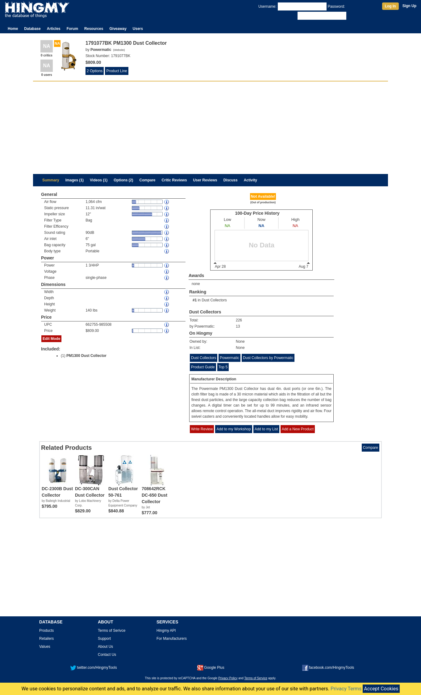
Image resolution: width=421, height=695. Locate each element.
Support (104, 638)
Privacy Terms (346, 689)
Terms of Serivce (111, 630)
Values (44, 646)
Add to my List (266, 429)
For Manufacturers (171, 638)
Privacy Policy (227, 678)
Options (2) (123, 180)
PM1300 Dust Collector (86, 356)
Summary (50, 180)
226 (239, 320)
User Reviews (205, 180)
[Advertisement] (210, 128)
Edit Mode (51, 339)
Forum (72, 29)
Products (46, 630)
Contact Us (107, 654)
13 (238, 326)
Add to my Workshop (233, 429)
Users (138, 29)
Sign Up (409, 6)
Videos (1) (98, 180)
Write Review (202, 429)
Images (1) (74, 180)
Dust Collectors (214, 300)
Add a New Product (298, 429)
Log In (390, 6)
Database (32, 29)
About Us (105, 646)
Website (119, 50)
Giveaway (117, 29)
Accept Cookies (381, 689)
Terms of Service (255, 678)
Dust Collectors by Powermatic (268, 358)
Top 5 (223, 367)
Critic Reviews (174, 180)
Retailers (46, 638)
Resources (93, 29)
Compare (148, 180)
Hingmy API (166, 630)
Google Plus (210, 667)
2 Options (94, 71)
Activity (250, 180)
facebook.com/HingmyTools (328, 667)
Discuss (230, 180)
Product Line (116, 71)
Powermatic (229, 358)
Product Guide (203, 367)
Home (13, 29)
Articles (53, 29)
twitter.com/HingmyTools (93, 667)
